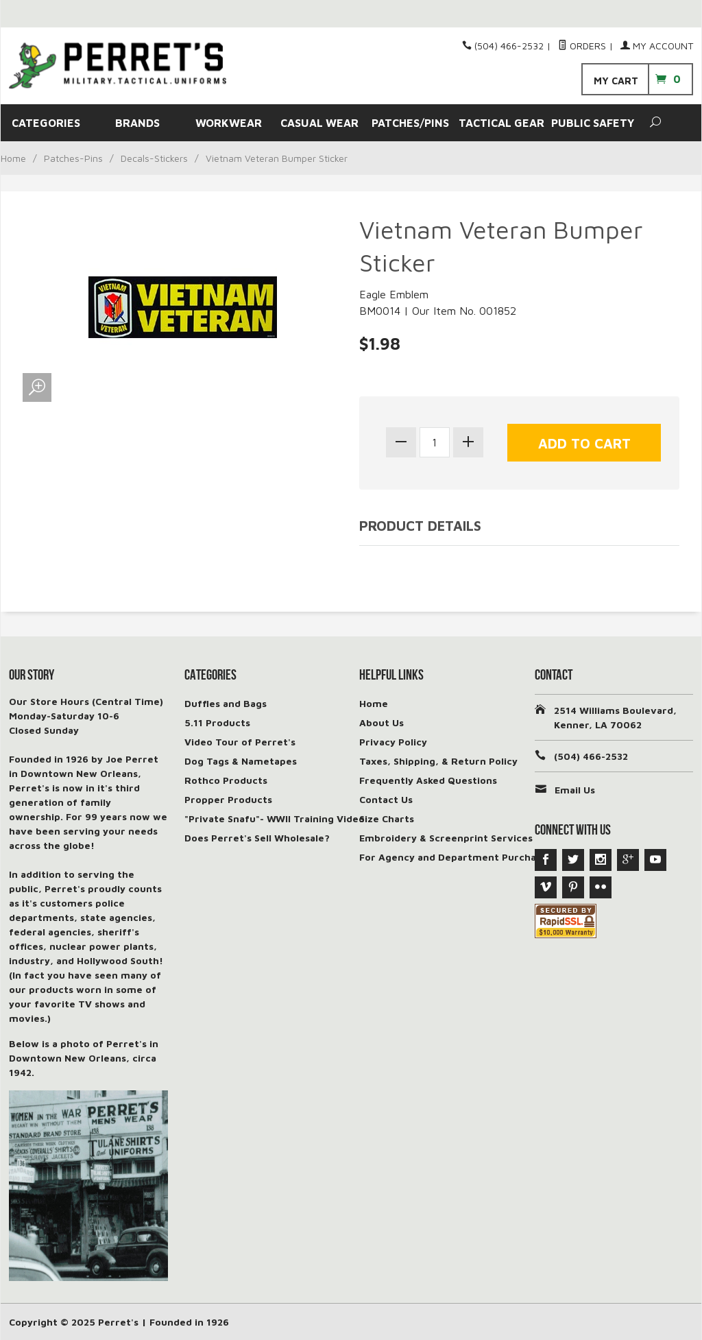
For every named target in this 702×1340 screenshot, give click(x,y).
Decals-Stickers (154, 158)
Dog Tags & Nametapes (240, 761)
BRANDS (137, 123)
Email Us (575, 789)
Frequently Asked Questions (428, 780)
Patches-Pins (73, 158)
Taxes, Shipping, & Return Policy (438, 761)
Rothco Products (225, 780)
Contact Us (386, 799)
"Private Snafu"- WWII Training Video (274, 818)
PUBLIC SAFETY (592, 123)
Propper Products (228, 799)
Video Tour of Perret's (239, 741)
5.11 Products (217, 722)
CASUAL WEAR (319, 123)
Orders (582, 45)
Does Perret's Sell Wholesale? (257, 838)
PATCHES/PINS (410, 123)
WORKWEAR (228, 123)
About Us (381, 722)
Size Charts (386, 818)
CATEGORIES (46, 123)
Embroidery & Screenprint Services (446, 838)
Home (13, 158)
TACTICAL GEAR (501, 123)
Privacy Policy (393, 741)
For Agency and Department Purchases (455, 857)
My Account (656, 45)
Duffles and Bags (225, 703)
